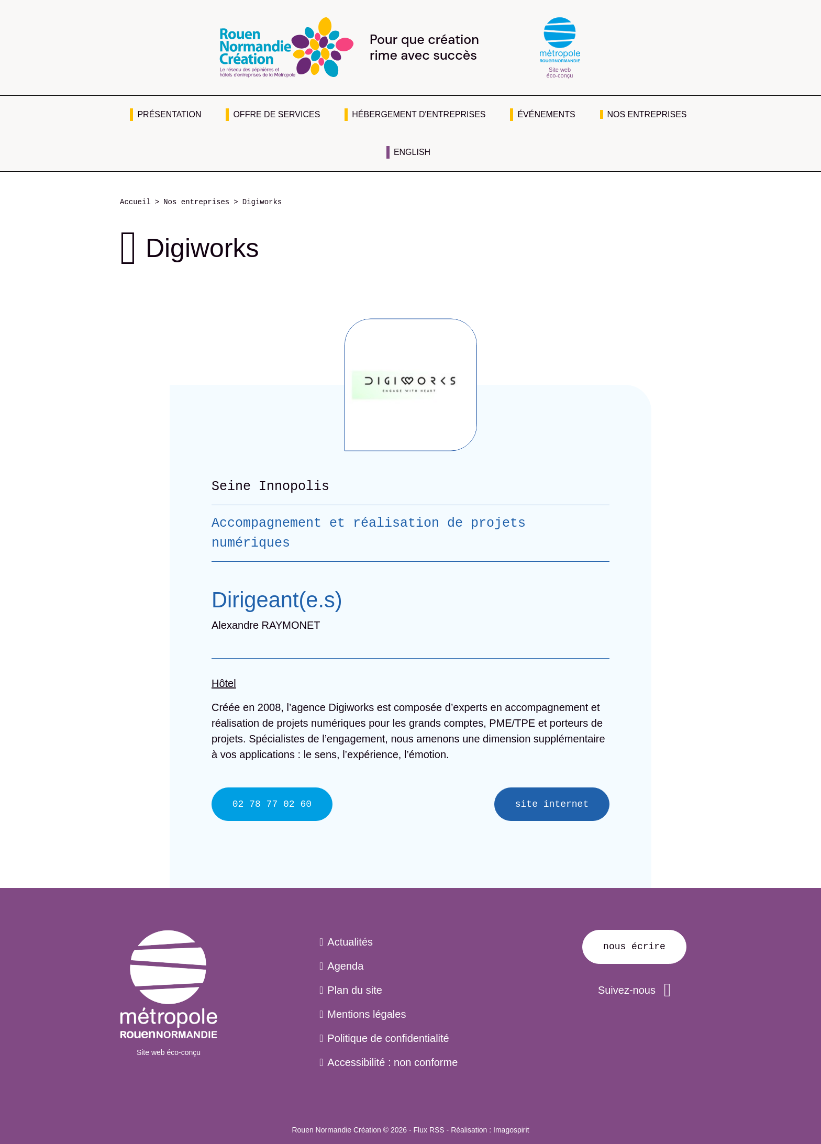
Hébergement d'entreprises (418, 114)
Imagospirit (511, 1130)
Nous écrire (634, 946)
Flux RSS (429, 1130)
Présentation (169, 114)
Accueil (135, 202)
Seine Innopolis (270, 486)
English (412, 152)
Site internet (552, 804)
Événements (546, 114)
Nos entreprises (647, 114)
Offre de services (276, 114)
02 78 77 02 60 (272, 804)
